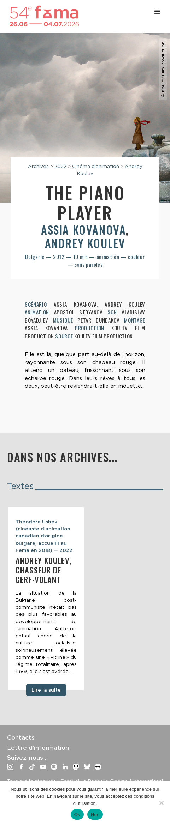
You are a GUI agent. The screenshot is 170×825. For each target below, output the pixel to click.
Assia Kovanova (83, 229)
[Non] (161, 802)
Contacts (21, 737)
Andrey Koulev (85, 243)
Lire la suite (46, 690)
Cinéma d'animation (95, 166)
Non (95, 814)
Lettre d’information (38, 747)
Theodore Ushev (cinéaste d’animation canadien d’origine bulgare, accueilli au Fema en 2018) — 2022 (44, 536)
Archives (38, 166)
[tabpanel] (46, 598)
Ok (77, 814)
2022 (60, 166)
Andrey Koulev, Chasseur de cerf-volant (43, 569)
